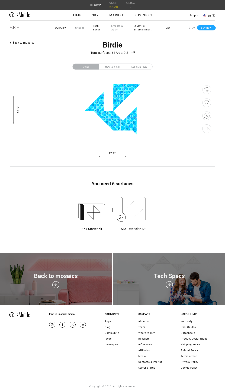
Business (143, 15)
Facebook (62, 325)
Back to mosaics (23, 42)
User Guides (188, 327)
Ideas (108, 338)
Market (116, 15)
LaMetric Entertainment (142, 27)
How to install (112, 66)
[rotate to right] (206, 102)
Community (112, 332)
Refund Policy (189, 350)
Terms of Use (189, 356)
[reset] (206, 115)
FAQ (167, 27)
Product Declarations (194, 338)
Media (142, 356)
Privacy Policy (189, 362)
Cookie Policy (189, 367)
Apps (108, 321)
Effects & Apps (117, 27)
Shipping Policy (190, 344)
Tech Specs (97, 27)
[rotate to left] (206, 89)
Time (77, 15)
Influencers (145, 344)
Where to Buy (146, 332)
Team (141, 327)
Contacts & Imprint (150, 362)
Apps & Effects (139, 66)
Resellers (144, 338)
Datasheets (188, 332)
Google (83, 325)
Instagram (52, 325)
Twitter (73, 325)
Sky (95, 15)
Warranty (186, 321)
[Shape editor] (206, 128)
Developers (111, 344)
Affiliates (144, 350)
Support (194, 15)
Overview (61, 27)
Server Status (146, 367)
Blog (107, 327)
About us (144, 321)
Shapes (80, 27)
